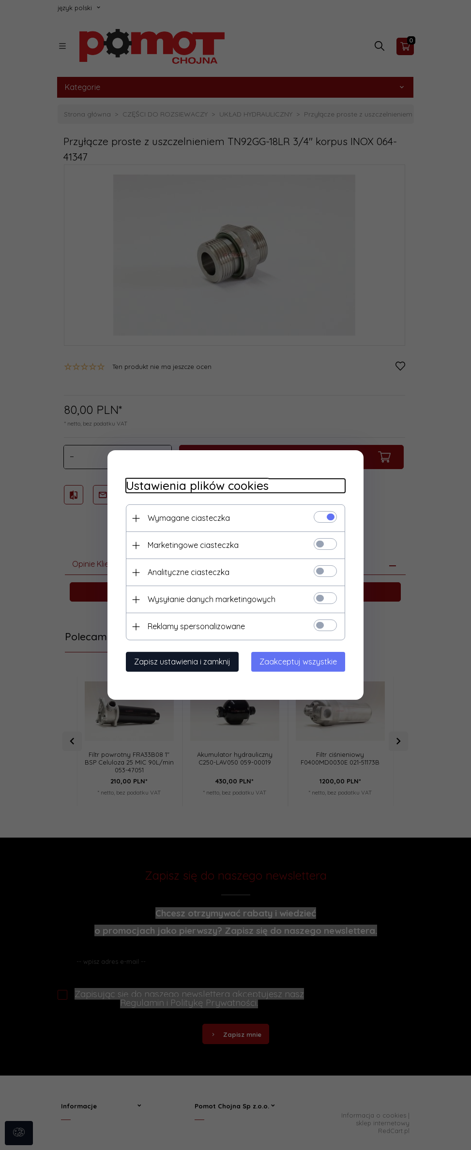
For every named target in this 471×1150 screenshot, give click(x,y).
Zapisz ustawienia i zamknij (181, 661)
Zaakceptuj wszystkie (300, 661)
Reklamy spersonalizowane (194, 626)
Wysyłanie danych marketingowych (210, 599)
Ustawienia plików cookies (195, 486)
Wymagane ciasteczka (187, 518)
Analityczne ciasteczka (187, 572)
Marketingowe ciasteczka (191, 545)
